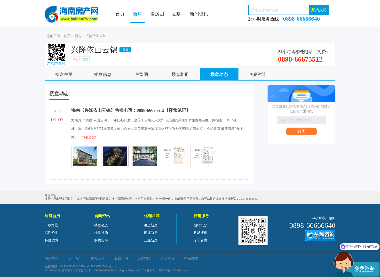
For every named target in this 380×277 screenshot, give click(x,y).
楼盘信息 (102, 74)
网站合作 (98, 258)
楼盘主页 (64, 74)
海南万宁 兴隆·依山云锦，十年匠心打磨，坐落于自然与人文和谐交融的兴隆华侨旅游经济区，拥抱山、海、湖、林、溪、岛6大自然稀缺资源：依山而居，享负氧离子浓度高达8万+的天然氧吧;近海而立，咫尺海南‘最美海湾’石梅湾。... (157, 128)
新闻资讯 (199, 13)
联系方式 (191, 258)
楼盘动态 (219, 74)
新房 (137, 13)
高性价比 (51, 233)
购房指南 (101, 240)
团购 (177, 13)
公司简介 (74, 258)
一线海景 (51, 225)
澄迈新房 (151, 225)
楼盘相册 (180, 74)
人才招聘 (144, 258)
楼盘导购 (101, 233)
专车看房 (200, 240)
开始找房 (319, 10)
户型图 (141, 74)
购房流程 (167, 258)
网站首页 (51, 258)
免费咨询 (258, 74)
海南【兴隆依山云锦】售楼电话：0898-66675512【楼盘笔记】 (130, 110)
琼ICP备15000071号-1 (174, 270)
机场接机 (200, 233)
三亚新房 (151, 240)
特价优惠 (51, 240)
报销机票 (200, 225)
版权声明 (121, 258)
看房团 (157, 13)
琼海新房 (151, 233)
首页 (120, 13)
